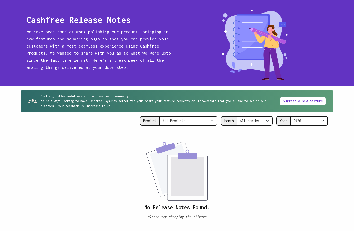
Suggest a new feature (303, 101)
